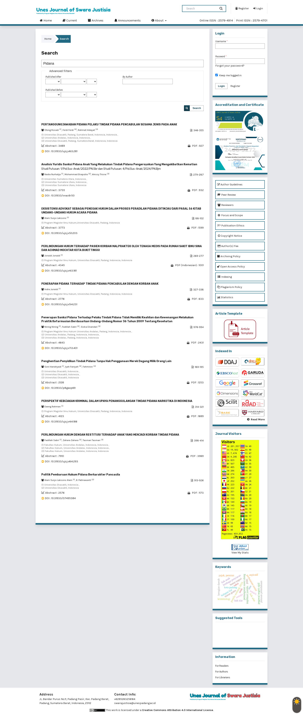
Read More (258, 419)
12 (174, 515)
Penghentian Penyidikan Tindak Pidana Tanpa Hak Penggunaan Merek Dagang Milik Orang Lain (106, 361)
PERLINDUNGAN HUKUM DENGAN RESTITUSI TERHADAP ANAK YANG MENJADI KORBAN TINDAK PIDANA (110, 434)
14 (185, 515)
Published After (53, 76)
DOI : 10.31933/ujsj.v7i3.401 (61, 348)
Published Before (54, 89)
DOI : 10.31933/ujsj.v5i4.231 (61, 304)
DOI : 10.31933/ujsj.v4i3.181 (61, 270)
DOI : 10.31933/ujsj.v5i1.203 (61, 233)
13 (180, 515)
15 (190, 515)
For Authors (221, 671)
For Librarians (222, 677)
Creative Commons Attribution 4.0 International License (177, 710)
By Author (127, 76)
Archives (95, 20)
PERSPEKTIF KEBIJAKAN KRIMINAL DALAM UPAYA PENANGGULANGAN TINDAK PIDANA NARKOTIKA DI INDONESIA (116, 401)
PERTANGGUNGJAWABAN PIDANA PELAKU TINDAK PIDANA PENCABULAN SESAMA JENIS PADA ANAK (109, 124)
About (158, 20)
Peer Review (226, 194)
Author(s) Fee (227, 246)
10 (164, 515)
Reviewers (225, 205)
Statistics (225, 297)
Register (242, 8)
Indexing (224, 276)
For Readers (222, 665)
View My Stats (240, 552)
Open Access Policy (231, 266)
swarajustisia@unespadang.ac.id (135, 703)
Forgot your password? (229, 65)
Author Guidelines (230, 184)
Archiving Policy (228, 256)
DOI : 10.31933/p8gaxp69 (60, 388)
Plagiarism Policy (229, 287)
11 (169, 515)
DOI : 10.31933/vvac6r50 (60, 195)
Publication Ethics (230, 225)
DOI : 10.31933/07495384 (60, 498)
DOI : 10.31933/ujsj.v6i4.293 (61, 461)
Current (70, 20)
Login (258, 8)
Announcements (127, 20)
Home (46, 20)
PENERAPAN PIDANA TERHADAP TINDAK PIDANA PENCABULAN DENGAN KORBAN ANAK (99, 283)
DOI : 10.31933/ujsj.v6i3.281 (61, 151)
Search (197, 108)
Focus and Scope (230, 215)
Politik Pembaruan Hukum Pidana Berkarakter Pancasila (80, 474)
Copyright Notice (229, 235)
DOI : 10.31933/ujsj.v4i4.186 (61, 421)
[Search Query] (201, 8)
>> (200, 515)
